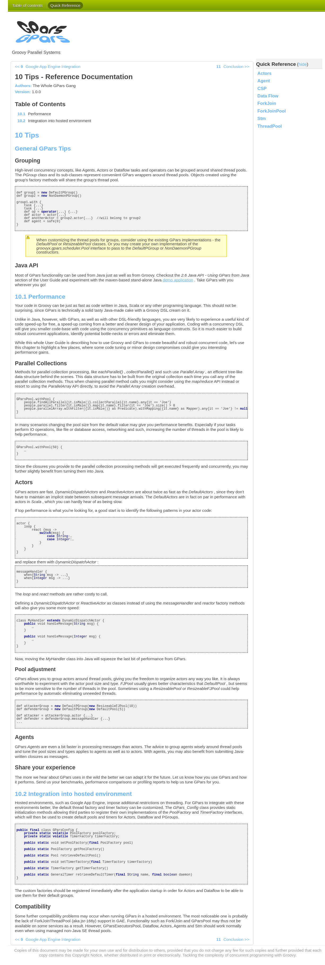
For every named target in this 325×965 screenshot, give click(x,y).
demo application (178, 280)
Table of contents (27, 5)
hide (302, 64)
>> (232, 66)
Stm (261, 118)
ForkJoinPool (271, 111)
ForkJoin (266, 103)
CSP (261, 88)
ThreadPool (269, 126)
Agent (263, 80)
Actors (264, 73)
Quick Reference (65, 5)
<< (47, 66)
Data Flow (267, 95)
